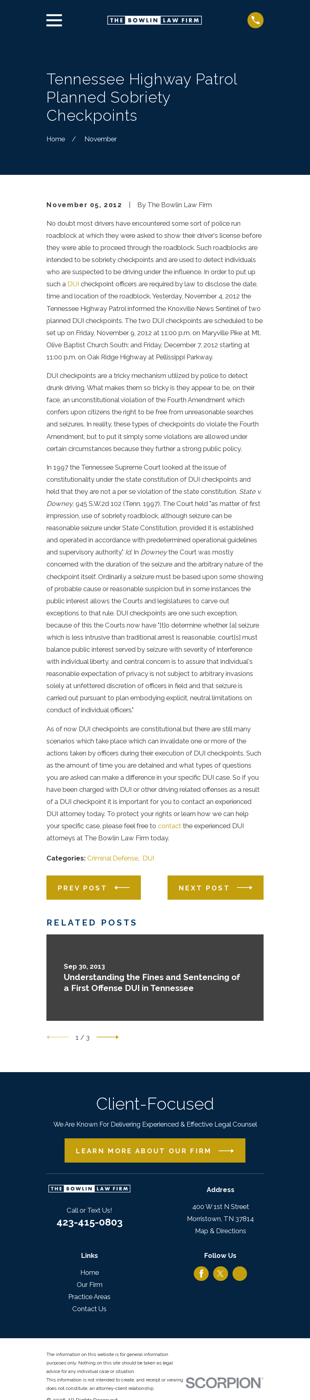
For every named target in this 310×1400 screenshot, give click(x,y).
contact (169, 826)
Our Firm (90, 1284)
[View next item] (107, 1037)
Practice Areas (89, 1297)
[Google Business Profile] (240, 1274)
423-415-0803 (90, 1222)
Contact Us (89, 1309)
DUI (73, 284)
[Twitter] (220, 1274)
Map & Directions (220, 1231)
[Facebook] (201, 1274)
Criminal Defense (112, 858)
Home (89, 1272)
